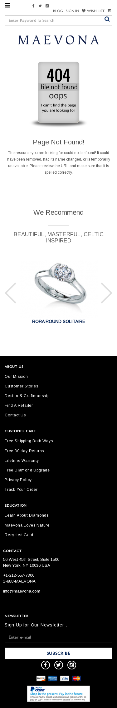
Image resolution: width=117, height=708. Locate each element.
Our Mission (16, 376)
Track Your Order (21, 489)
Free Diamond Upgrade (27, 470)
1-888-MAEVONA (19, 581)
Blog (58, 11)
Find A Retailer (19, 405)
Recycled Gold (19, 535)
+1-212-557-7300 (18, 575)
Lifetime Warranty (22, 460)
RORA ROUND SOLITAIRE (58, 321)
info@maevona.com (21, 591)
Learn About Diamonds (27, 515)
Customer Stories (21, 386)
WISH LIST (93, 11)
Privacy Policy (18, 480)
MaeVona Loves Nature (27, 525)
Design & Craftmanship (27, 396)
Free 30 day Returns (24, 451)
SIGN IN (72, 11)
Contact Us (15, 415)
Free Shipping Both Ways (29, 441)
